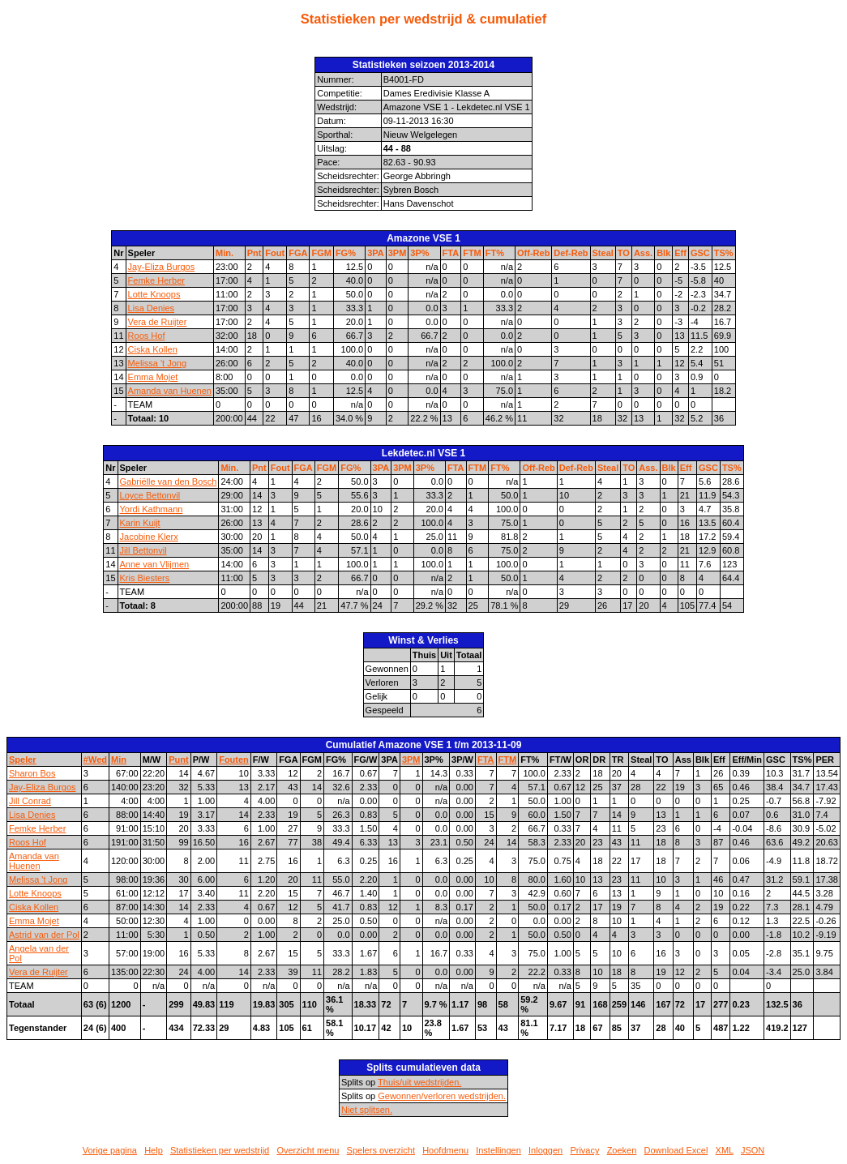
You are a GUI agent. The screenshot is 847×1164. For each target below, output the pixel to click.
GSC (700, 253)
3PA (375, 253)
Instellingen (498, 1150)
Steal (603, 253)
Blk (663, 253)
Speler (22, 759)
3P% (419, 253)
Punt (178, 759)
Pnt (254, 253)
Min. (224, 253)
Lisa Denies (151, 308)
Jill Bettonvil (143, 550)
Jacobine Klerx (149, 536)
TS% (724, 253)
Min (118, 759)
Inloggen (545, 1150)
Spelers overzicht (381, 1150)
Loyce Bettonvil (150, 495)
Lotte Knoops (154, 294)
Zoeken (622, 1150)
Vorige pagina (110, 1150)
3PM (397, 253)
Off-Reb (533, 253)
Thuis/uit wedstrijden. (419, 1082)
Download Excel (676, 1150)
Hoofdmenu (445, 1150)
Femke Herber (156, 280)
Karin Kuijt (140, 523)
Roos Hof (146, 335)
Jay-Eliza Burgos (161, 267)
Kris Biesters (145, 578)
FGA (298, 253)
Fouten (234, 759)
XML (725, 1150)
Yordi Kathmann (151, 509)
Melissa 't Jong (157, 363)
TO (624, 253)
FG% (346, 253)
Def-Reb (571, 253)
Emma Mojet (153, 377)
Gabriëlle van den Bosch (168, 481)
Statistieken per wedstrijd (219, 1150)
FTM (472, 253)
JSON (752, 1150)
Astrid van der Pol (44, 934)
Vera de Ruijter (157, 322)
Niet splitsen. (366, 1110)
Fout (274, 253)
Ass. (643, 253)
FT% (495, 253)
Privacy (584, 1150)
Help (153, 1150)
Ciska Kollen (153, 349)
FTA (451, 253)
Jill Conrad (30, 801)
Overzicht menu (307, 1150)
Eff (680, 253)
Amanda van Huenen (170, 391)
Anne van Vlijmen (155, 564)
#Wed (95, 759)
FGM (321, 253)
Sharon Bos (32, 773)
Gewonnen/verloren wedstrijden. (442, 1096)
